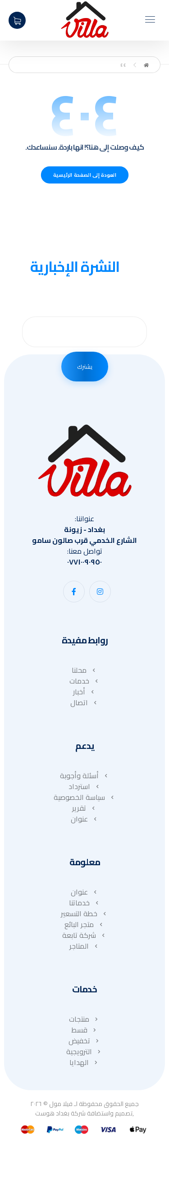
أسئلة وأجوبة (85, 775)
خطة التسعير (84, 913)
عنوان (85, 819)
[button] (100, 591)
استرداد (85, 786)
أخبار (84, 691)
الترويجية (84, 1051)
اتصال (84, 702)
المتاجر (84, 946)
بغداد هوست (52, 1113)
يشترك (84, 366)
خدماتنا (84, 902)
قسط (84, 1030)
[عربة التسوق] (17, 19)
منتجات (84, 1019)
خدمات (84, 681)
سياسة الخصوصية (85, 797)
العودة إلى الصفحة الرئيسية (84, 175)
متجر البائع (84, 924)
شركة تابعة (84, 935)
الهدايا (84, 1062)
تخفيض (85, 1040)
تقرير (84, 808)
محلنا (84, 670)
